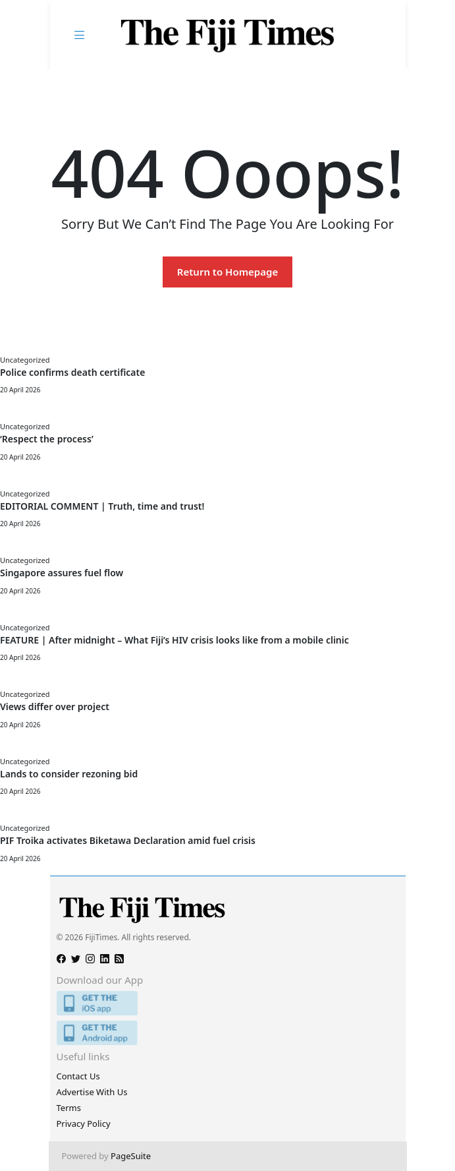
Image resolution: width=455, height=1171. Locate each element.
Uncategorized (24, 360)
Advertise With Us (92, 1092)
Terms (69, 1108)
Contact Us (78, 1076)
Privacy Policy (84, 1123)
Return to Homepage (227, 271)
